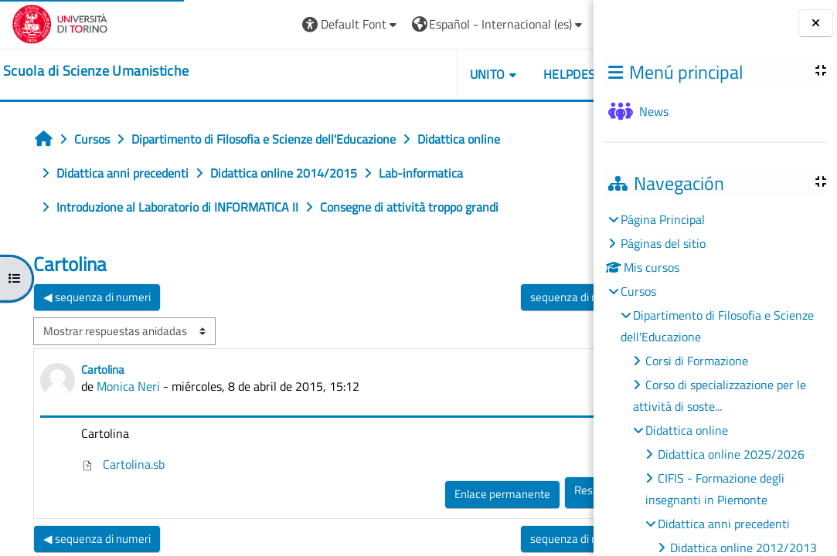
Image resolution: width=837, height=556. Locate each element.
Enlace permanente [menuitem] (534, 494)
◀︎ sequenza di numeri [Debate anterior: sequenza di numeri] (97, 297)
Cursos (638, 291)
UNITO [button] (518, 74)
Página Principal (663, 219)
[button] (383, 24)
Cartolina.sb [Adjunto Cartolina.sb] (123, 464)
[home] (96, 71)
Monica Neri (128, 386)
